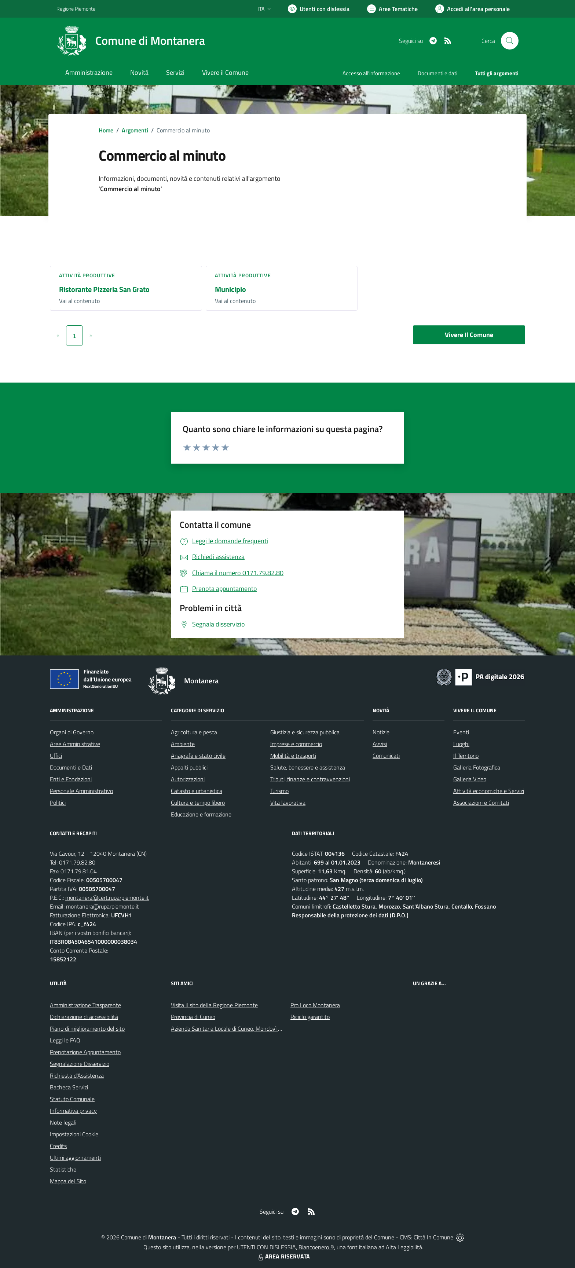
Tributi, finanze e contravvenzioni (310, 779)
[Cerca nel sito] (510, 41)
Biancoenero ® (316, 1247)
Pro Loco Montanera (315, 1005)
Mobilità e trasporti (293, 755)
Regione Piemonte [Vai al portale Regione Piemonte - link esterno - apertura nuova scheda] (75, 8)
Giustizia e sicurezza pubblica (305, 732)
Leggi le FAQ (65, 1040)
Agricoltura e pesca (194, 732)
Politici (58, 802)
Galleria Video (469, 779)
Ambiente (183, 743)
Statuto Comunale (72, 1099)
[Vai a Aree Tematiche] (392, 9)
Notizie (381, 732)
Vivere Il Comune (469, 335)
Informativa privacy (73, 1110)
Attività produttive (87, 275)
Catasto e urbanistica (196, 790)
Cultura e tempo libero (198, 802)
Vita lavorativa (287, 802)
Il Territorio (466, 755)
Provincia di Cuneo (193, 1016)
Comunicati (386, 755)
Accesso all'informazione (371, 73)
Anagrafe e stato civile (198, 755)
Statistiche (63, 1169)
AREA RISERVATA (283, 1256)
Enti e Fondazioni (71, 779)
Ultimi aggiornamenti (75, 1157)
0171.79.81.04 (79, 871)
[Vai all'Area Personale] (472, 9)
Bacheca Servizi (69, 1087)
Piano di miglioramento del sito (87, 1028)
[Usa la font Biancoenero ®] (318, 9)
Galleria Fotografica (476, 767)
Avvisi (380, 743)
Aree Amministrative (75, 743)
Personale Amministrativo (81, 790)
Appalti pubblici (189, 767)
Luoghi (461, 743)
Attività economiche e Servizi (488, 790)
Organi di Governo (72, 732)
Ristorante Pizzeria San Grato (104, 289)
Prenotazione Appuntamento (85, 1052)
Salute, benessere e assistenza (307, 767)
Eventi (461, 732)
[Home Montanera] (130, 41)
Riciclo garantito (310, 1016)
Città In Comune (433, 1237)
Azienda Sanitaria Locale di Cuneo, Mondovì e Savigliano (239, 1028)
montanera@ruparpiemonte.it (102, 906)
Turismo (279, 790)
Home (106, 130)
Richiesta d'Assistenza (77, 1075)
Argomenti (135, 130)
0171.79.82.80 (77, 862)
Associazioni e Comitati (481, 802)
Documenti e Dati (71, 767)
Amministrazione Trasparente (85, 1005)
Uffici (56, 755)
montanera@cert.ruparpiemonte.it (107, 897)
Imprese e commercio (296, 743)
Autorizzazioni (188, 779)
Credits (58, 1145)
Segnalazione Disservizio (79, 1063)
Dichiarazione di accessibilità (84, 1016)
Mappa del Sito (68, 1181)
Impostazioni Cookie (74, 1134)
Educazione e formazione (201, 814)
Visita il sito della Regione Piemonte (214, 1005)
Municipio (230, 289)
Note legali (63, 1122)
